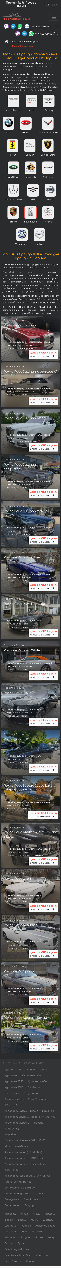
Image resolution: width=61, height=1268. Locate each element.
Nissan (50, 199)
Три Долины (12, 1093)
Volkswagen (21, 244)
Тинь (40, 1193)
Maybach (31, 177)
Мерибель (10, 1134)
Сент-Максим (13, 1261)
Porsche (13, 222)
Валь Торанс (31, 1199)
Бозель (22, 1220)
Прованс (23, 1243)
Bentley (49, 110)
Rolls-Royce (30, 222)
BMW (8, 132)
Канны (34, 1220)
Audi (31, 110)
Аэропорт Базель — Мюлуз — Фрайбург (29, 1111)
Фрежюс (26, 1226)
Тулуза (30, 1261)
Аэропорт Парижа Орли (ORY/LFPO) (27, 1176)
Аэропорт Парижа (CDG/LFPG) (24, 1158)
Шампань (10, 1226)
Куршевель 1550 (14, 1081)
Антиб (24, 1214)
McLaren (48, 177)
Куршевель (11, 1075)
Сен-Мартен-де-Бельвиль (20, 1188)
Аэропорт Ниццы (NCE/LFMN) (23, 1152)
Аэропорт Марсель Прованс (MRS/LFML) (30, 1117)
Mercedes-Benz (13, 199)
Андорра (10, 1214)
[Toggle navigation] (53, 17)
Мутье (38, 1237)
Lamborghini (48, 155)
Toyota (48, 222)
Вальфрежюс (12, 1205)
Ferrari (12, 155)
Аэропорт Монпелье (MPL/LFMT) (25, 1140)
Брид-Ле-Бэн (27, 1069)
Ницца (51, 1237)
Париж (9, 1243)
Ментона (10, 1237)
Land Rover (13, 177)
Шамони (45, 1069)
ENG (55, 4)
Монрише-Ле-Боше (16, 1146)
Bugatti (26, 132)
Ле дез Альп (31, 1093)
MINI (33, 199)
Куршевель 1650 (37, 1081)
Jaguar (30, 155)
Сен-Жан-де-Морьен (17, 1249)
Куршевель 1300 (31, 1075)
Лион (24, 1231)
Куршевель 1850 (14, 1087)
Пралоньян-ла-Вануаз (18, 1182)
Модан (25, 1237)
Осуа (36, 1214)
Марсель (37, 1231)
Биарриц (49, 1214)
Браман (9, 1069)
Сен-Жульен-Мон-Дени (18, 1255)
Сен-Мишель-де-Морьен (19, 1193)
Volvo (40, 244)
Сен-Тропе (42, 1255)
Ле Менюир (34, 1087)
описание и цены (43, 354)
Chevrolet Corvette (48, 132)
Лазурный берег (45, 1226)
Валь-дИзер (12, 1199)
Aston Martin (13, 110)
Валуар (29, 1205)
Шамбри (48, 1220)
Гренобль (10, 1231)
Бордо (9, 1220)
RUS (46, 4)
